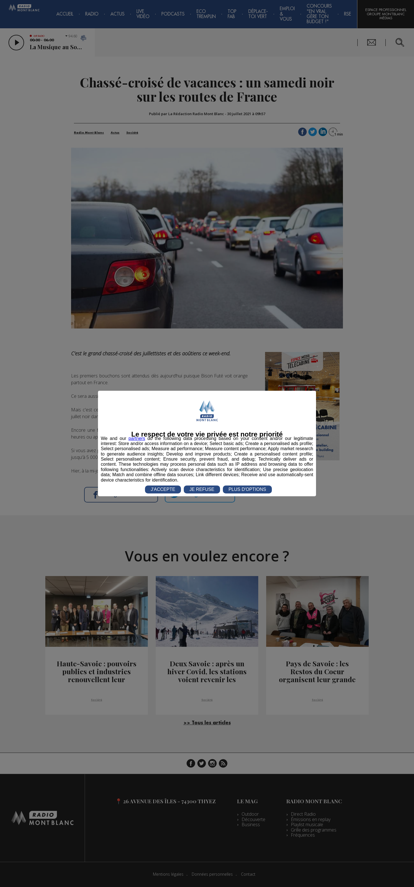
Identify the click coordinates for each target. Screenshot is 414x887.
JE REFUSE (201, 489)
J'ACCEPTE (163, 489)
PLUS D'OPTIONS (247, 489)
